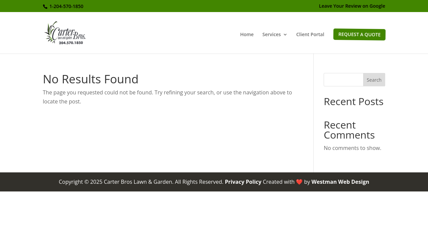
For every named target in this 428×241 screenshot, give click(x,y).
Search (374, 80)
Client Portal (310, 34)
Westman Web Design (340, 181)
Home (247, 34)
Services (271, 34)
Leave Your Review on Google (352, 6)
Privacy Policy (243, 181)
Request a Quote (359, 34)
